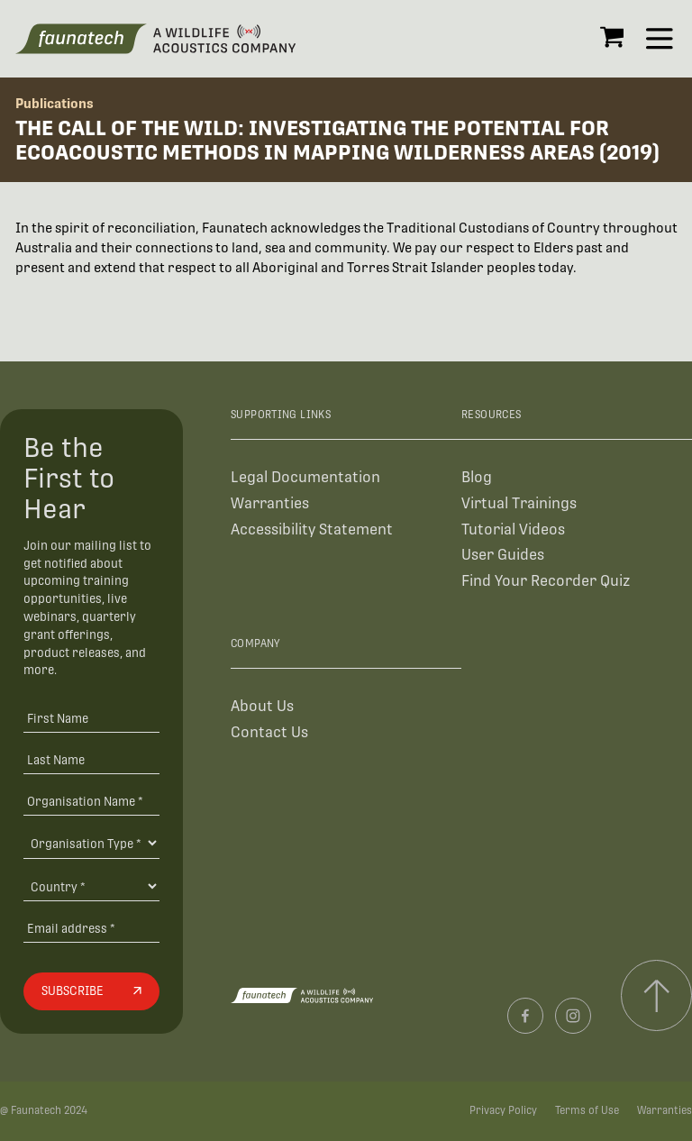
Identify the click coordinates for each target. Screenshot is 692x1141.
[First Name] (91, 719)
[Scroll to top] (656, 995)
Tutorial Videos (513, 529)
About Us (262, 706)
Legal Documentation (305, 477)
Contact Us (269, 732)
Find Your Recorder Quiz (545, 580)
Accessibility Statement (312, 529)
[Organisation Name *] (91, 801)
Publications (54, 103)
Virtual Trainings (519, 503)
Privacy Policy (503, 1110)
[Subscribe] (91, 991)
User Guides (502, 554)
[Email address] (91, 928)
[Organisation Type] (91, 842)
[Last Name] (91, 759)
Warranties (270, 503)
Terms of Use (587, 1110)
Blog (476, 477)
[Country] (91, 886)
